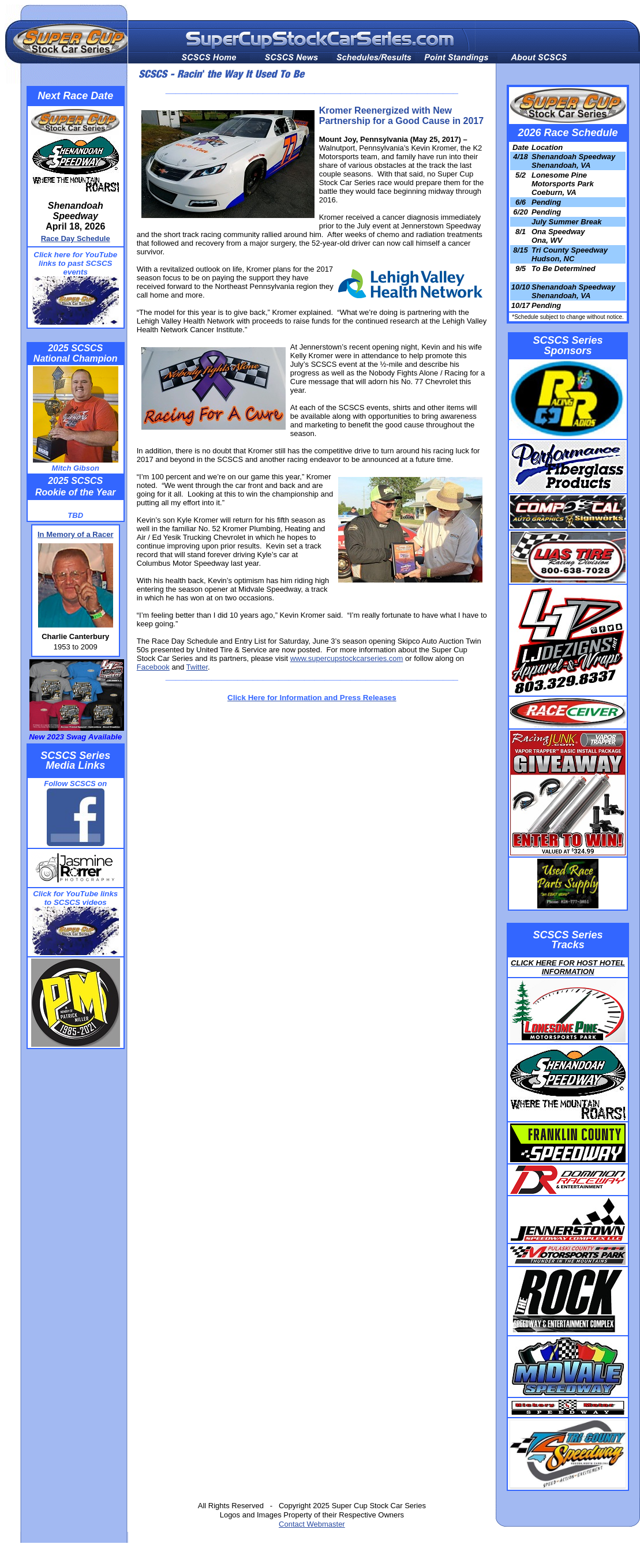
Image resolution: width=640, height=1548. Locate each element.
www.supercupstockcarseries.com (346, 658)
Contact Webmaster (312, 1524)
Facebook (153, 667)
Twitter (197, 667)
